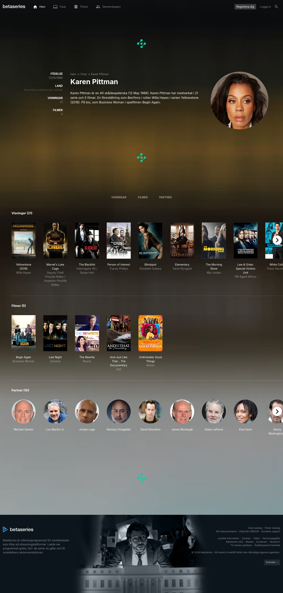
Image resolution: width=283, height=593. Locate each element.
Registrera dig (245, 6)
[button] (24, 417)
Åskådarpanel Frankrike (267, 545)
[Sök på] (276, 7)
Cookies (246, 538)
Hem (73, 74)
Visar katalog (255, 528)
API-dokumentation (226, 531)
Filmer (143, 197)
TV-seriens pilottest (241, 545)
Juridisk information (228, 538)
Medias (250, 541)
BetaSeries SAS (234, 541)
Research (275, 541)
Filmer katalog (272, 528)
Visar (83, 74)
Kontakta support (270, 531)
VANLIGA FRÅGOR (249, 531)
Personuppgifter (271, 538)
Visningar (119, 197)
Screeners (261, 541)
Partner (165, 197)
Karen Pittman (100, 74)
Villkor (256, 538)
